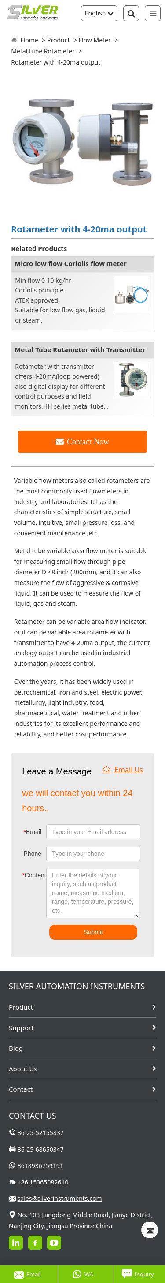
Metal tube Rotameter (42, 51)
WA (82, 1274)
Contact (21, 1089)
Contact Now (88, 442)
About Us (23, 1068)
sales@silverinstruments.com (60, 1198)
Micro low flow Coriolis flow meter (70, 263)
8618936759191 (40, 1166)
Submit (93, 932)
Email (32, 831)
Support (21, 1027)
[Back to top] (149, 1230)
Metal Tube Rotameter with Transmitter (80, 349)
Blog (16, 1048)
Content (28, 875)
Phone (32, 853)
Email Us (123, 769)
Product (58, 40)
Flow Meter (95, 40)
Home (29, 40)
